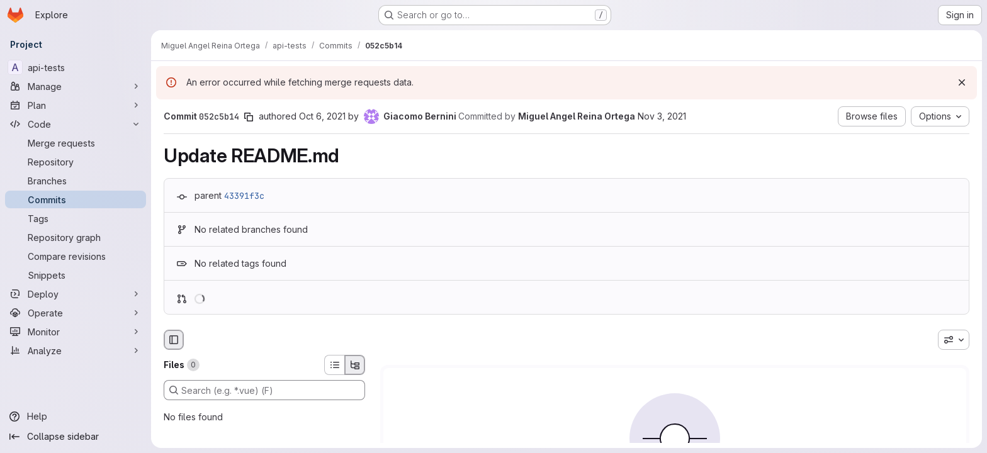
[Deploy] (75, 294)
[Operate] (75, 313)
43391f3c (244, 195)
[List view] (334, 365)
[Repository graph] (75, 237)
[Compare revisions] (75, 256)
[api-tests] (75, 67)
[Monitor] (75, 331)
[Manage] (75, 86)
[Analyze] (75, 350)
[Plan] (75, 105)
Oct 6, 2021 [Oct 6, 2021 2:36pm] (322, 116)
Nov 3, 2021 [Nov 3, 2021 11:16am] (662, 116)
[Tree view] (355, 365)
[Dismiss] (961, 82)
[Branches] (75, 180)
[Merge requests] (75, 143)
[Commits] (75, 199)
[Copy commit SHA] (248, 117)
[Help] (75, 416)
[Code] (75, 124)
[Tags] (75, 218)
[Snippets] (75, 275)
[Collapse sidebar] (75, 436)
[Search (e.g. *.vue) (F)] (264, 390)
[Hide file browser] (174, 340)
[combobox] (953, 340)
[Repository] (75, 162)
